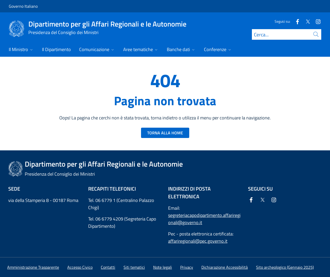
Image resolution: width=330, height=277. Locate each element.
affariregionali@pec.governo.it (197, 241)
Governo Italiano (23, 6)
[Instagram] (316, 21)
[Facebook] (295, 21)
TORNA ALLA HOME (165, 133)
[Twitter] (306, 21)
